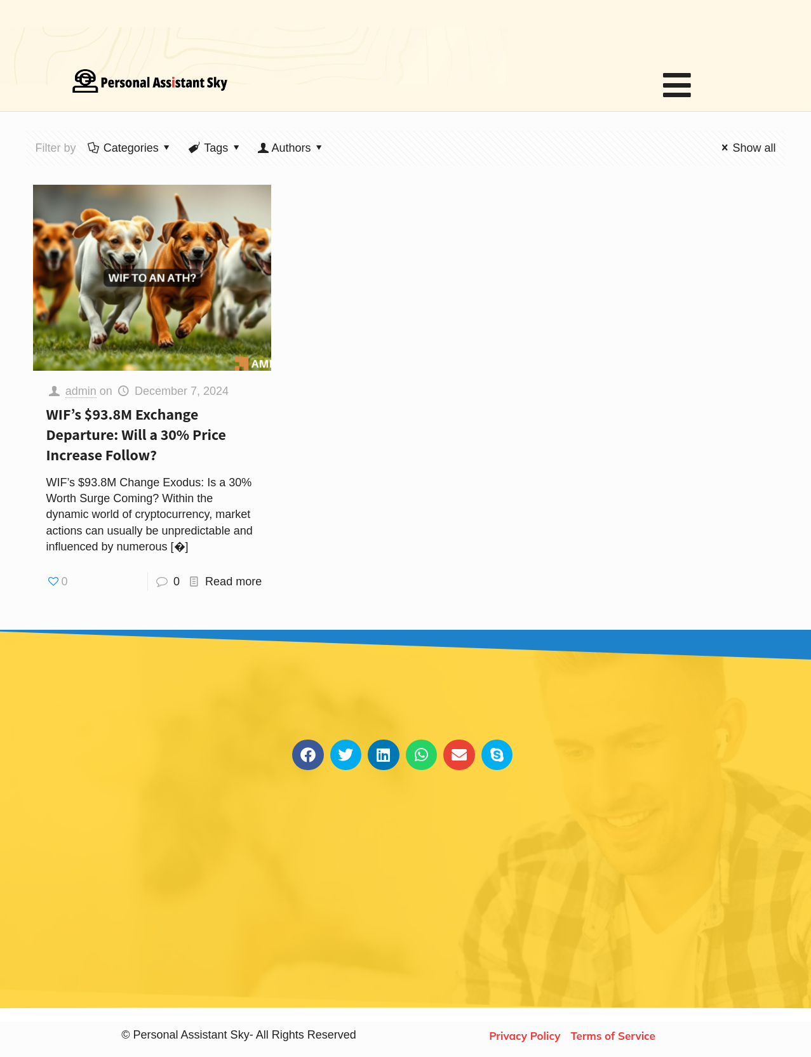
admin (81, 391)
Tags (215, 148)
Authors (290, 148)
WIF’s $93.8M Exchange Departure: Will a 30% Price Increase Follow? (135, 434)
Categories (130, 148)
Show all (745, 148)
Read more (233, 581)
